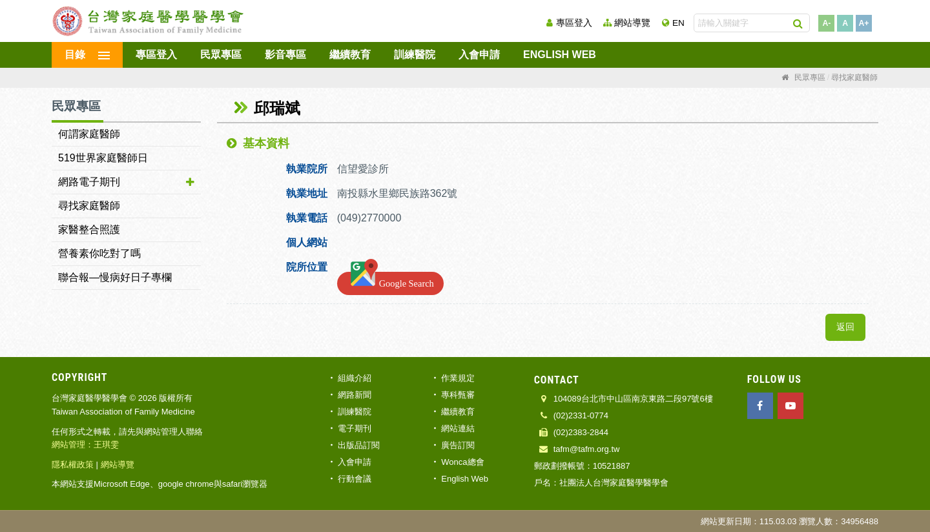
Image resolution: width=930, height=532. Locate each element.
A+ (864, 23)
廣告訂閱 (458, 445)
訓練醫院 (414, 54)
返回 (845, 327)
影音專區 (285, 54)
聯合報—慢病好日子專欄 (115, 277)
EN (678, 23)
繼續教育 (350, 54)
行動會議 (354, 479)
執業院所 (306, 168)
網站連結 (458, 428)
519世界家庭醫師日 (103, 157)
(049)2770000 (370, 217)
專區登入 (574, 23)
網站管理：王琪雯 (85, 444)
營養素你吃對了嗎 (99, 253)
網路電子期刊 (89, 181)
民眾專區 (221, 54)
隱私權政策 (73, 464)
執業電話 (306, 217)
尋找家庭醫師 (89, 205)
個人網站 (306, 242)
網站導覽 (632, 23)
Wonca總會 (462, 462)
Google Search (390, 281)
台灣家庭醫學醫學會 (148, 21)
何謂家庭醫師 (89, 133)
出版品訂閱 (359, 445)
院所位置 (306, 266)
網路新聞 (354, 395)
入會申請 (479, 54)
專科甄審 (458, 395)
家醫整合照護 (89, 229)
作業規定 (458, 378)
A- (826, 23)
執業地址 (306, 193)
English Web (559, 54)
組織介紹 (354, 378)
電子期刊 (354, 428)
